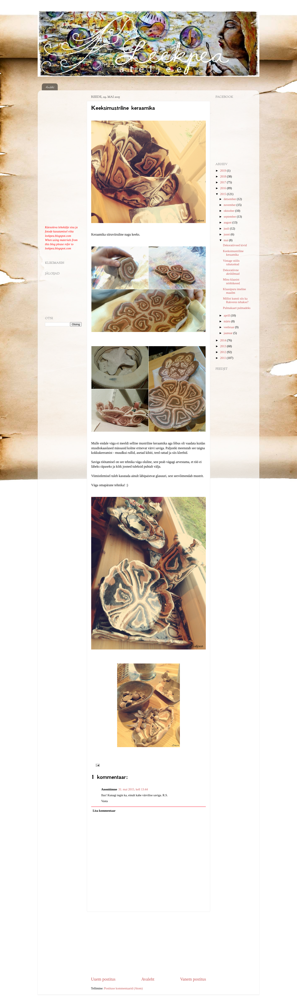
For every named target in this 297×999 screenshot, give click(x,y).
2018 (223, 176)
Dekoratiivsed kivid (235, 245)
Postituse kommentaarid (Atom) (123, 988)
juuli (227, 228)
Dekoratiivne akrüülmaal (231, 271)
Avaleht (50, 87)
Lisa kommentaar (104, 810)
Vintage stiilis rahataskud (231, 262)
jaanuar (228, 333)
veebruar (229, 327)
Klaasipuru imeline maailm (234, 290)
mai (226, 240)
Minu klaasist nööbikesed (231, 281)
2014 (223, 340)
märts (227, 321)
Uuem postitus (103, 979)
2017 (223, 182)
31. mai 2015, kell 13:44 (133, 789)
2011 (223, 358)
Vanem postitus (193, 979)
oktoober (229, 210)
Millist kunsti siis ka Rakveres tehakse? (235, 300)
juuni (227, 234)
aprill (227, 315)
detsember (230, 199)
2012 (223, 352)
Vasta (104, 801)
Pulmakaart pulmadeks (236, 308)
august (228, 222)
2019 (223, 170)
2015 (223, 194)
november (230, 205)
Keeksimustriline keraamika (233, 252)
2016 (223, 188)
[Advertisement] (148, 944)
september (230, 216)
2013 (223, 346)
